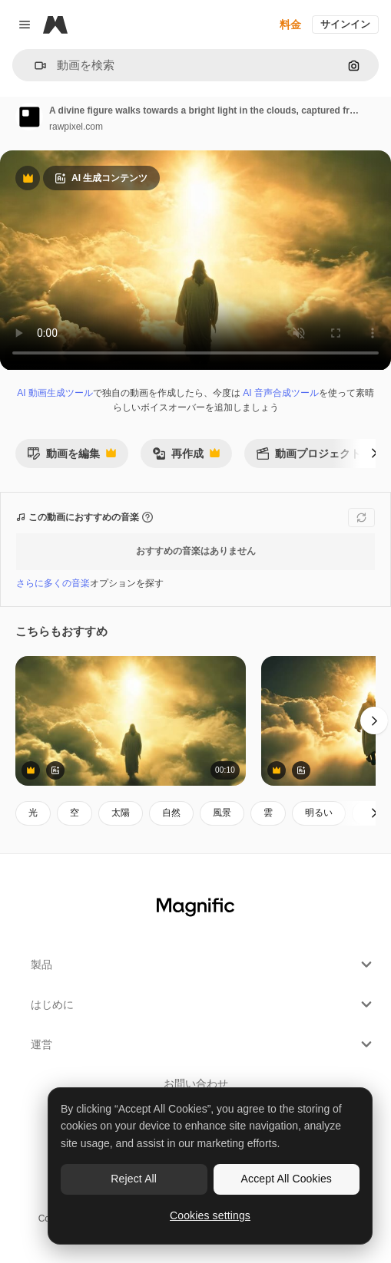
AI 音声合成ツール (281, 392)
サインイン (345, 24)
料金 (290, 24)
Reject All (134, 1178)
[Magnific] (55, 24)
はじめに (203, 1004)
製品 (203, 964)
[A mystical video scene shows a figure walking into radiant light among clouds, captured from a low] (130, 721)
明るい (319, 812)
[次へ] (374, 453)
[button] (34, 65)
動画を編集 (71, 457)
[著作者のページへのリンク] (29, 116)
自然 (171, 812)
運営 (203, 1044)
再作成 (186, 457)
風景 (222, 812)
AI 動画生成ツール (55, 392)
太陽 (120, 812)
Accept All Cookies (286, 1178)
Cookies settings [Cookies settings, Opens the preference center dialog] (210, 1215)
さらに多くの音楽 (53, 583)
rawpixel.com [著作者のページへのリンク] (76, 126)
